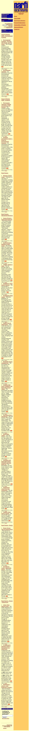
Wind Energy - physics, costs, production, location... (6, 686)
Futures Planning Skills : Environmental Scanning (7, 36)
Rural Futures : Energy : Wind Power (7, 601)
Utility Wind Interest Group (5, 605)
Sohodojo (4, 728)
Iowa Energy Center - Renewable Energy (6, 568)
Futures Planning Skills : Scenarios (5, 99)
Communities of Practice (20, 25)
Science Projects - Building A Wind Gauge (6, 244)
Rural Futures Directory (19, 20)
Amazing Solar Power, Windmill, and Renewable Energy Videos (6, 387)
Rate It (6, 69)
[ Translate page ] (21, 13)
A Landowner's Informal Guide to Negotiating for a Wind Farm (6, 647)
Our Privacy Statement (8, 726)
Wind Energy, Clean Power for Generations (5, 489)
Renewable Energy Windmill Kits (6, 362)
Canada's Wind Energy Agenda (6, 512)
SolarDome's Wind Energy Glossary (6, 284)
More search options (5, 718)
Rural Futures (4, 173)
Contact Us (16, 29)
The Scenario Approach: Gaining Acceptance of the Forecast (6, 105)
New (6, 19)
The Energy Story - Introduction (7, 415)
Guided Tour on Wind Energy (6, 323)
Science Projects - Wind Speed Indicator (6, 219)
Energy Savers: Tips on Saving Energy (7, 528)
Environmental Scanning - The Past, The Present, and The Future (6, 42)
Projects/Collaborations (19, 22)
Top (2, 19)
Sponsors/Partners (18, 27)
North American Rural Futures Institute (7, 725)
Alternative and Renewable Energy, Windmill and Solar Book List (6, 462)
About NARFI (17, 18)
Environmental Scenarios (5, 71)
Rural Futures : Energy (7, 525)
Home (15, 16)
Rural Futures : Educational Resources (7, 214)
